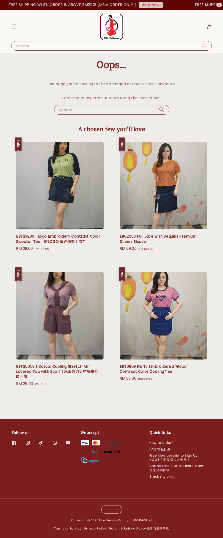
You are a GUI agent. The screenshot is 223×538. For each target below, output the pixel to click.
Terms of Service (68, 528)
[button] (14, 27)
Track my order (162, 476)
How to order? (161, 443)
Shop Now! (159, 5)
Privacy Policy (95, 528)
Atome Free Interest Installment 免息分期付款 (177, 468)
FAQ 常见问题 (160, 449)
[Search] (204, 45)
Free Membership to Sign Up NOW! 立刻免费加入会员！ (173, 457)
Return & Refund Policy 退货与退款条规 (139, 528)
